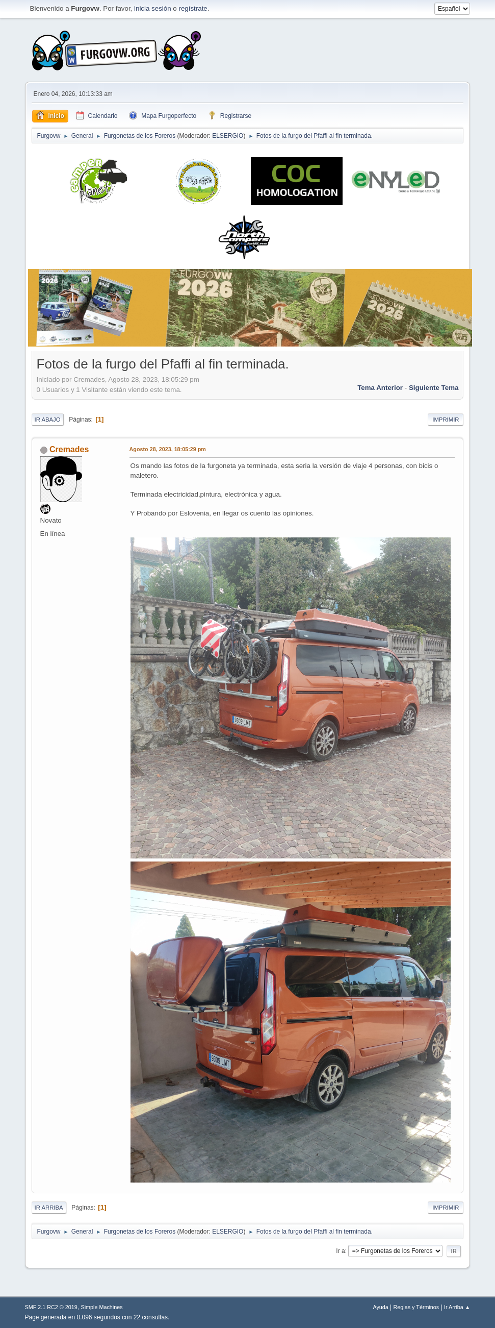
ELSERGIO (227, 135)
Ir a (340, 1251)
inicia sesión (152, 8)
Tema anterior (380, 387)
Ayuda (380, 1307)
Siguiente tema (434, 387)
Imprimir (445, 419)
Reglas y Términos (416, 1307)
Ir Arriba (49, 1207)
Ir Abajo (48, 419)
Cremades (69, 449)
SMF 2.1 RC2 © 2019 (51, 1307)
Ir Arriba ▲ (457, 1307)
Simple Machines (101, 1307)
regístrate (192, 8)
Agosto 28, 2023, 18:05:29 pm (167, 449)
